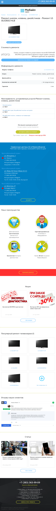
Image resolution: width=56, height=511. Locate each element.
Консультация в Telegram (12, 162)
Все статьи (27, 471)
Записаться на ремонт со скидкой (28, 60)
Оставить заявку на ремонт (28, 132)
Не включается (7, 105)
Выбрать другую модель (14, 42)
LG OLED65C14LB (49, 69)
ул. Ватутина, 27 (10, 186)
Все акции (27, 320)
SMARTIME (11, 509)
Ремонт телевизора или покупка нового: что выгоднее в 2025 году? (13, 458)
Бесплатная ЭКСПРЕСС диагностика (13, 307)
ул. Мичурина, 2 (10, 156)
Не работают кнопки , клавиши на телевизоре (16, 115)
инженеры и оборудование (42, 233)
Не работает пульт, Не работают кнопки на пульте (17, 110)
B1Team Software (19, 509)
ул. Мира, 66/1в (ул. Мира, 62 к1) (15, 171)
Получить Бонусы (28, 272)
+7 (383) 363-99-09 (46, 1)
